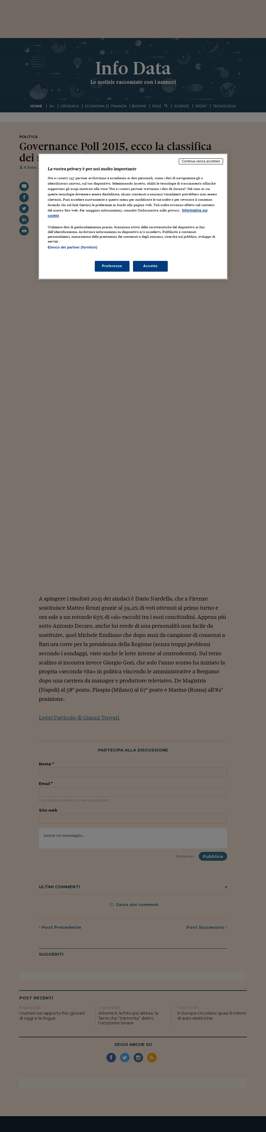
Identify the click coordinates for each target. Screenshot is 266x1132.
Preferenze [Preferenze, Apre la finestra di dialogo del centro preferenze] (112, 266)
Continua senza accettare (201, 161)
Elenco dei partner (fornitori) (72, 247)
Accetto (150, 266)
